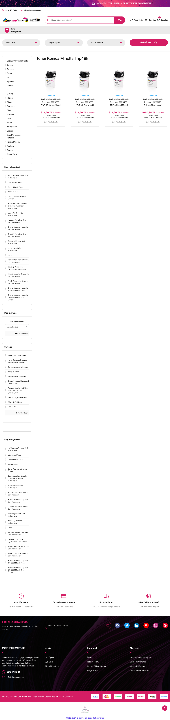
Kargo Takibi (92, 671)
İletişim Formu (93, 662)
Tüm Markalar (21, 334)
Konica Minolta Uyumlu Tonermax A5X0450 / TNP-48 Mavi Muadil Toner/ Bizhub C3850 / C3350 (119, 102)
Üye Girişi (49, 662)
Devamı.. (31, 666)
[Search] (85, 20)
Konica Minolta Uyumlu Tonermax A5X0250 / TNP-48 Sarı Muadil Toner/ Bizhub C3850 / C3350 (85, 102)
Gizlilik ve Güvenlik (138, 662)
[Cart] (162, 20)
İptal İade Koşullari (137, 666)
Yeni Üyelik (49, 657)
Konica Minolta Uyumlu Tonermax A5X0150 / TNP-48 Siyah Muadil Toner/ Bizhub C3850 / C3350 (153, 102)
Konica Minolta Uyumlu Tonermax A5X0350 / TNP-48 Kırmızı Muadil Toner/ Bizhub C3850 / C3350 (51, 102)
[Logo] (21, 20)
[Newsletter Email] (78, 625)
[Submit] (108, 625)
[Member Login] (150, 20)
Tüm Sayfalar (22, 413)
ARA (120, 20)
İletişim (90, 657)
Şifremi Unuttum (52, 666)
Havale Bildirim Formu (96, 666)
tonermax (51, 95)
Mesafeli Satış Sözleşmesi (141, 657)
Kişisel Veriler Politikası (139, 671)
